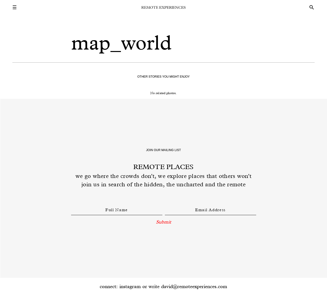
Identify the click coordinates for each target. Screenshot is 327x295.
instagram (130, 286)
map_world (121, 42)
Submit (163, 222)
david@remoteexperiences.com (194, 286)
